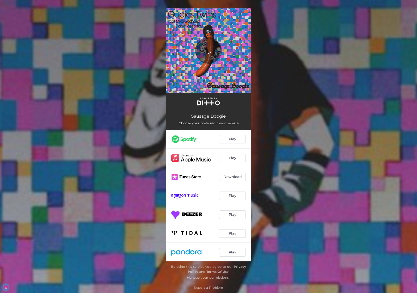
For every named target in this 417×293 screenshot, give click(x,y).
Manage (193, 277)
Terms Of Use (217, 272)
